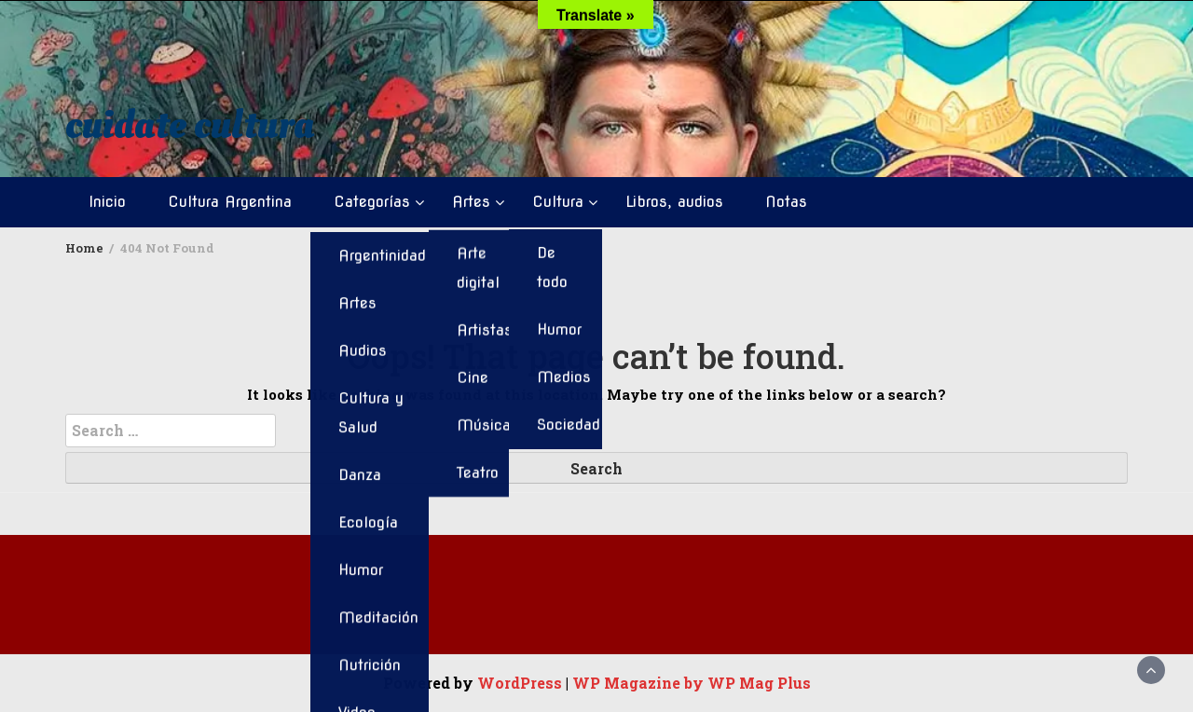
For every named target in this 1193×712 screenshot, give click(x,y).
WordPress (519, 682)
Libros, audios (674, 202)
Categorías (372, 202)
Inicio (107, 202)
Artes (471, 202)
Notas (786, 202)
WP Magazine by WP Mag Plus (691, 682)
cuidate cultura (189, 125)
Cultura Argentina (230, 202)
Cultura (557, 202)
